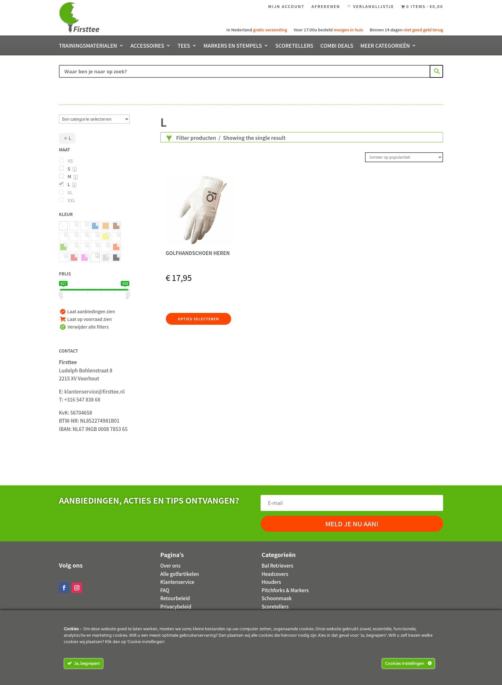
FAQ (164, 590)
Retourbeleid (175, 598)
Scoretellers (294, 46)
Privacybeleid (175, 606)
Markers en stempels (233, 46)
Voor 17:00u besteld (328, 30)
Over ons (170, 565)
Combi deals (336, 46)
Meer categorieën (385, 46)
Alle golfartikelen (179, 573)
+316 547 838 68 (82, 399)
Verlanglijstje (370, 6)
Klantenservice (177, 581)
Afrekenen (326, 6)
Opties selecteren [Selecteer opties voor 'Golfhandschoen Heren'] (197, 318)
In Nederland (257, 30)
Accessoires (147, 46)
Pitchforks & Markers (285, 590)
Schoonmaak (277, 598)
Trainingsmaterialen (88, 46)
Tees (184, 46)
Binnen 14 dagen (405, 30)
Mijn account (286, 6)
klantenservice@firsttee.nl (94, 391)
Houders (271, 581)
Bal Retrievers (277, 565)
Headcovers (275, 573)
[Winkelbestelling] (404, 157)
